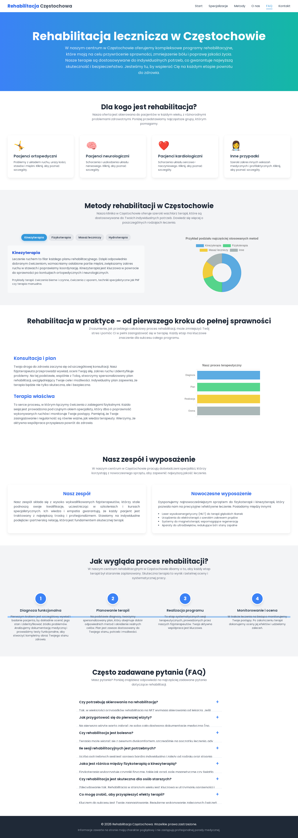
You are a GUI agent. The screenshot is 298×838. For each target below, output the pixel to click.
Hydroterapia (118, 237)
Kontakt (284, 6)
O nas (255, 6)
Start (199, 6)
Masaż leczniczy (89, 237)
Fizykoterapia (61, 237)
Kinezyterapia (34, 237)
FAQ (269, 6)
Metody (239, 6)
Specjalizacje (218, 6)
